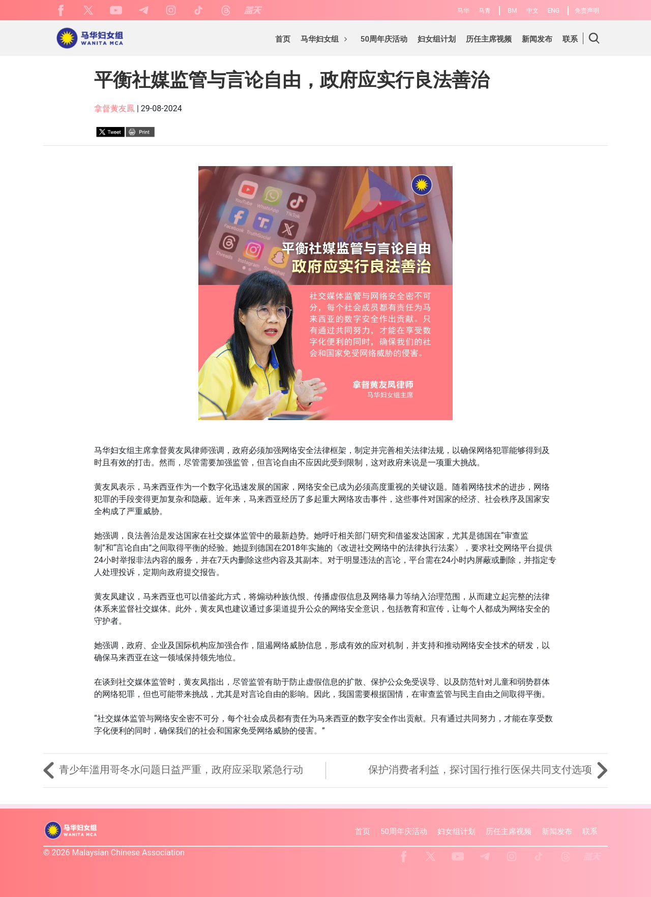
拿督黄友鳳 (114, 108)
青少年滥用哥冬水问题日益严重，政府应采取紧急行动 (173, 769)
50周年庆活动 (403, 831)
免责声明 (587, 10)
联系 (590, 831)
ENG (553, 10)
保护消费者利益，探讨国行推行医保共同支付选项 (488, 769)
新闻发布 (557, 831)
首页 (362, 831)
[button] (325, 40)
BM (512, 10)
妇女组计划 (456, 831)
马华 (463, 10)
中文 (532, 10)
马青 (485, 10)
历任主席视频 (508, 831)
